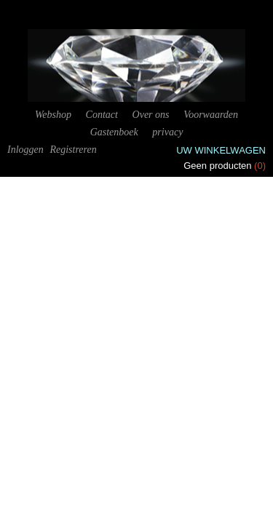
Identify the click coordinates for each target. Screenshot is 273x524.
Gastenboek (114, 132)
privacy (167, 132)
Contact (102, 114)
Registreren (73, 149)
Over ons (151, 114)
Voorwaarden (210, 114)
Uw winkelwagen (221, 150)
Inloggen (25, 149)
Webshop (53, 114)
